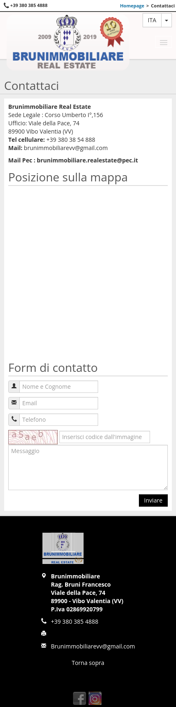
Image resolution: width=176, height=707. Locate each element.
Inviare (153, 500)
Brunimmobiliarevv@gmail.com (93, 646)
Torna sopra (88, 663)
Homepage (132, 5)
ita (152, 20)
